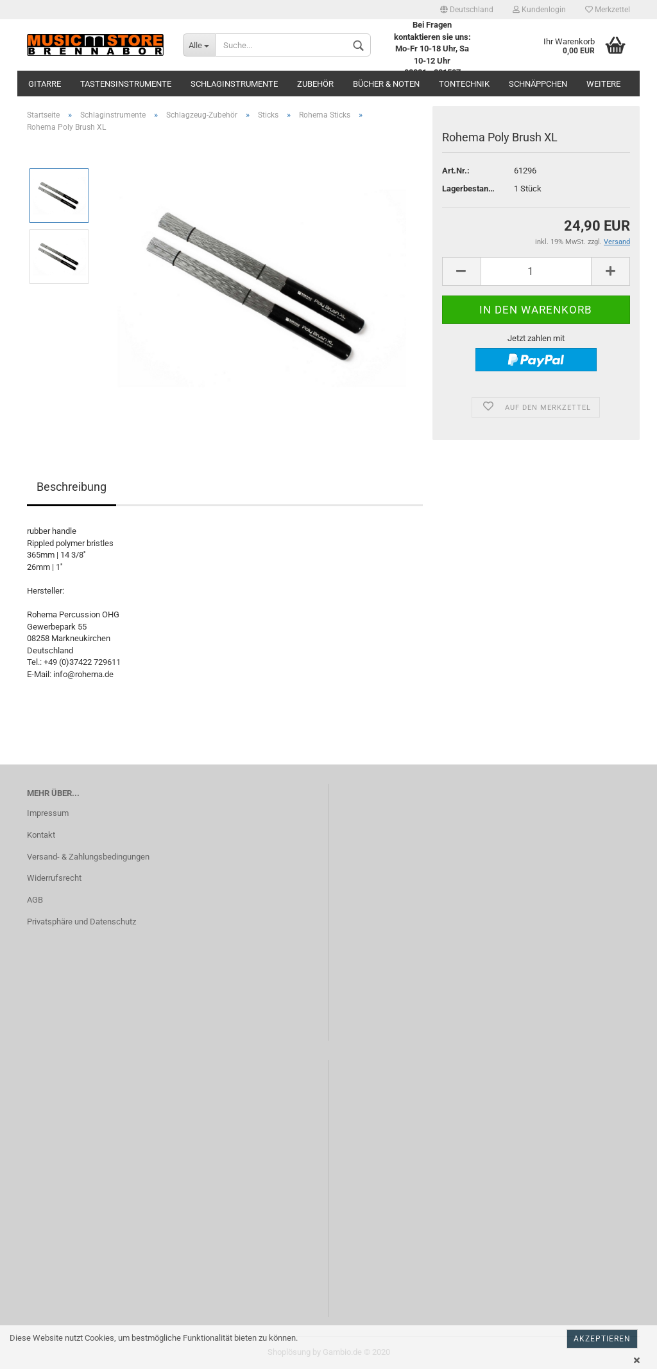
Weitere (603, 84)
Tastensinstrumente (125, 84)
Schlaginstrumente (234, 84)
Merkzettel (607, 9)
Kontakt (41, 835)
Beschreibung (72, 486)
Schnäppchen (538, 84)
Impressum (48, 813)
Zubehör (315, 84)
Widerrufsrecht (54, 878)
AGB (35, 900)
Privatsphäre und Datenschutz (81, 921)
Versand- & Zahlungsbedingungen (88, 856)
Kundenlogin (539, 9)
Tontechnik (464, 84)
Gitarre (44, 84)
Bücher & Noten (386, 84)
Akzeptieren (602, 1338)
